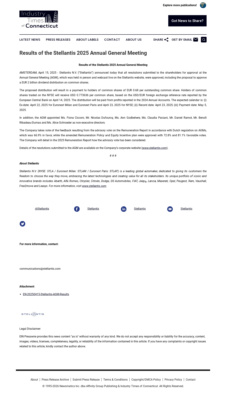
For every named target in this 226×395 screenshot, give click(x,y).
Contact (112, 40)
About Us (134, 40)
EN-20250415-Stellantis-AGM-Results (46, 294)
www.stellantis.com (154, 148)
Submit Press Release (86, 379)
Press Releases (58, 40)
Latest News (29, 40)
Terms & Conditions (115, 379)
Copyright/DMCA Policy (146, 379)
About (34, 379)
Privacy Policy (173, 379)
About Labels (87, 40)
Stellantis (93, 208)
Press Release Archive (55, 379)
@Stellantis (42, 208)
